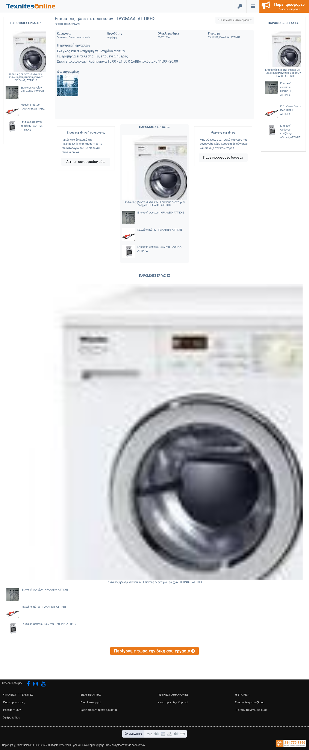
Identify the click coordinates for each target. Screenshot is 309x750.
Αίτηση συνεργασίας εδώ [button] (85, 162)
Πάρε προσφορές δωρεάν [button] (223, 157)
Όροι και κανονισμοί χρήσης (87, 745)
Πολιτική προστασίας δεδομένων (125, 745)
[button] (31, 6)
